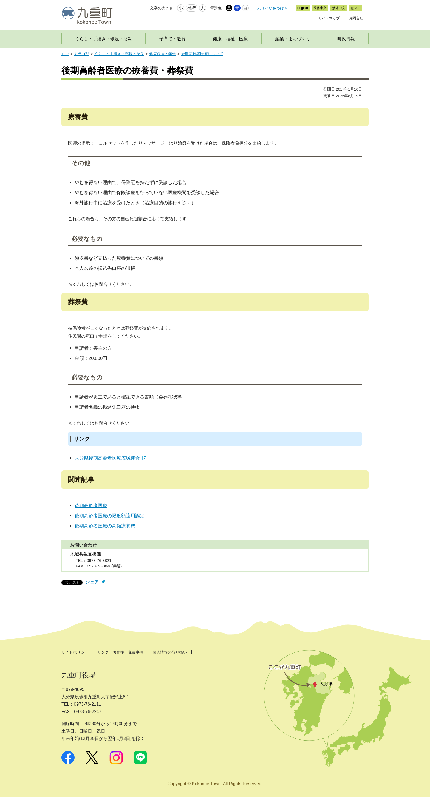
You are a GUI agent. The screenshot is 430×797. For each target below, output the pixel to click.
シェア (95, 582)
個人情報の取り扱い (169, 652)
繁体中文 (338, 8)
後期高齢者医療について (202, 54)
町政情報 (346, 38)
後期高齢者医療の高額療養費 (105, 525)
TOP (65, 54)
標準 (191, 7)
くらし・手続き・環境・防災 (103, 38)
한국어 (356, 8)
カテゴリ (81, 54)
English (302, 8)
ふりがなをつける (272, 8)
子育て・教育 (172, 38)
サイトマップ (329, 18)
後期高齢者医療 (91, 505)
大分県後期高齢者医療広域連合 (110, 458)
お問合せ (356, 18)
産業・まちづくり (292, 38)
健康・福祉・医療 (230, 38)
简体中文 (320, 8)
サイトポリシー (74, 652)
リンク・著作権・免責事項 (120, 652)
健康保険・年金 (162, 54)
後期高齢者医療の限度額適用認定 (110, 515)
